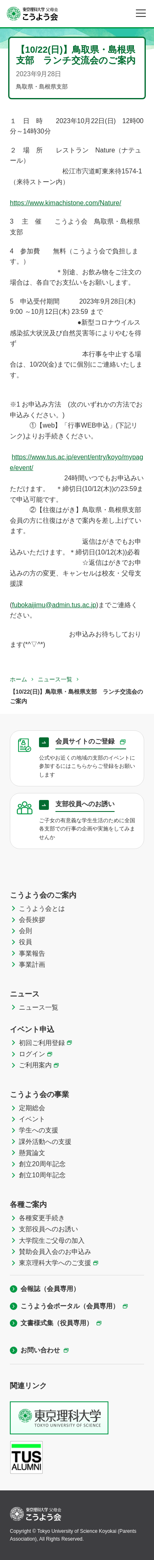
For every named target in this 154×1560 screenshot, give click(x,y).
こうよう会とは (42, 908)
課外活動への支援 (45, 1141)
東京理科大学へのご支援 (55, 1262)
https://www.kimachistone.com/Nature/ (65, 202)
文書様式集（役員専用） (57, 1322)
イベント (32, 1119)
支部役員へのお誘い (48, 1229)
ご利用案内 (35, 1065)
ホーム (18, 679)
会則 (25, 930)
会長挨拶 (32, 919)
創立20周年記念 (42, 1163)
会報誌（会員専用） (50, 1288)
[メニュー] (141, 13)
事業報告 (32, 953)
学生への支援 (38, 1130)
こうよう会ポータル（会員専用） (70, 1306)
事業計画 (32, 964)
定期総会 (32, 1107)
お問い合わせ (40, 1350)
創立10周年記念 (42, 1175)
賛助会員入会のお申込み (55, 1251)
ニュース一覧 (55, 679)
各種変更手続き (42, 1217)
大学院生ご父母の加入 (52, 1240)
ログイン (32, 1053)
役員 (25, 941)
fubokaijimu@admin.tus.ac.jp (54, 604)
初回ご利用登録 (42, 1042)
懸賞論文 (32, 1152)
